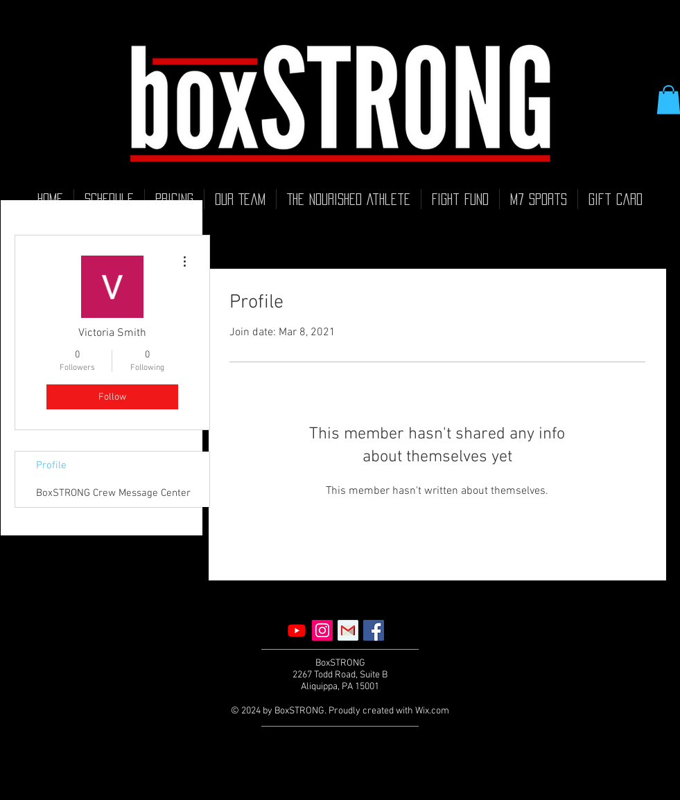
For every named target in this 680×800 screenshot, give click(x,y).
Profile (51, 465)
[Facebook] (373, 630)
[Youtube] (296, 630)
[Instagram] (322, 630)
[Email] (348, 630)
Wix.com (432, 711)
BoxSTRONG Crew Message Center (113, 493)
